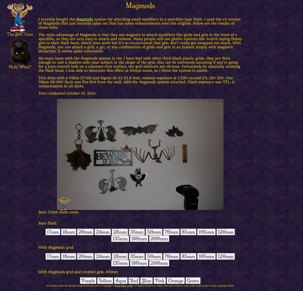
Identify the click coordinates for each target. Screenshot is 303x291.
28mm (120, 232)
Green (193, 280)
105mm (206, 232)
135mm (120, 238)
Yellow (105, 280)
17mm (53, 232)
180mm (139, 238)
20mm (85, 232)
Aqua (120, 280)
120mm (226, 232)
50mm (154, 232)
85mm (188, 232)
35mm (137, 232)
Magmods (84, 19)
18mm (69, 232)
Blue (146, 280)
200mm (159, 238)
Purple (88, 280)
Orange (175, 280)
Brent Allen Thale (124, 285)
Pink (159, 280)
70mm (171, 232)
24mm (103, 232)
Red (134, 280)
